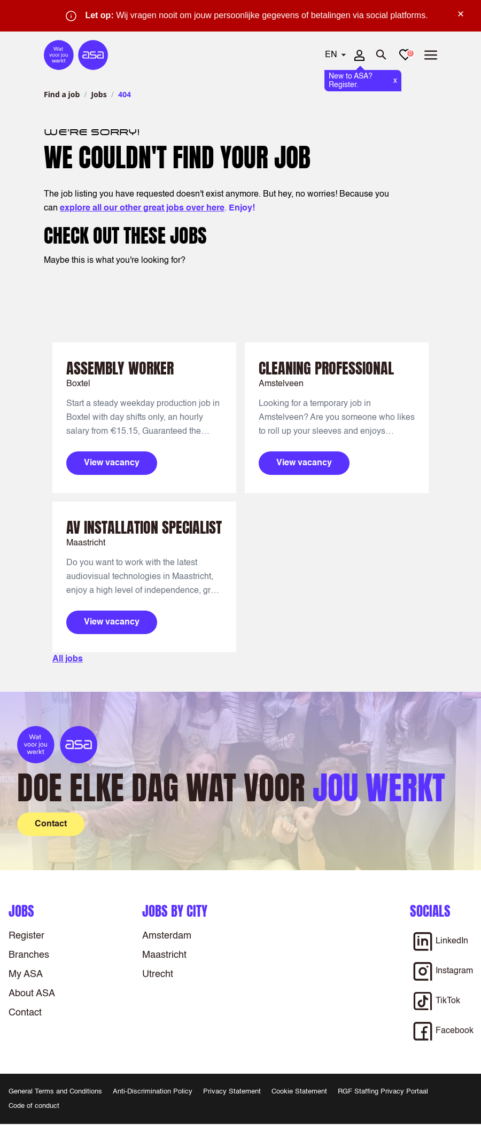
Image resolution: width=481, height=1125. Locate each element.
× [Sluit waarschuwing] (460, 14)
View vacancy (111, 463)
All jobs (67, 659)
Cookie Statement (299, 1091)
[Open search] (381, 55)
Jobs (98, 94)
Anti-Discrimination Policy (152, 1091)
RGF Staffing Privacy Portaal (383, 1091)
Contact (25, 1013)
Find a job (62, 94)
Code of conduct (34, 1106)
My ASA (26, 974)
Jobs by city (174, 911)
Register (26, 936)
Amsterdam (166, 936)
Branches (29, 955)
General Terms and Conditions (55, 1091)
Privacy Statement (232, 1091)
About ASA (32, 993)
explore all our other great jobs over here (142, 208)
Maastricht (164, 955)
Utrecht (157, 974)
